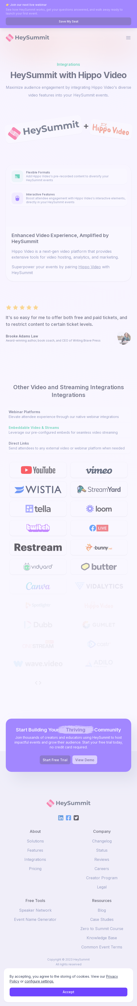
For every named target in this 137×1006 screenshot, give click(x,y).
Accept (68, 992)
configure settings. (39, 981)
